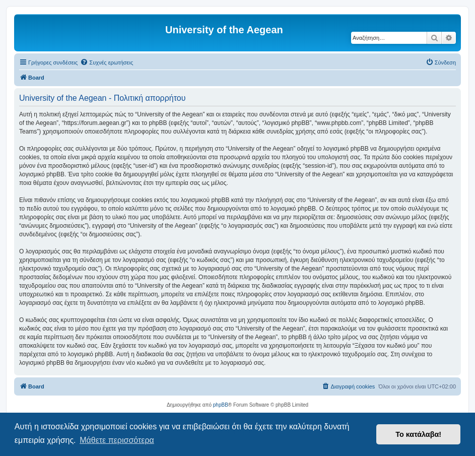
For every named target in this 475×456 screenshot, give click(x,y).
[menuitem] (106, 62)
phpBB (220, 405)
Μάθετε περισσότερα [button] (117, 440)
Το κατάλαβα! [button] (418, 434)
